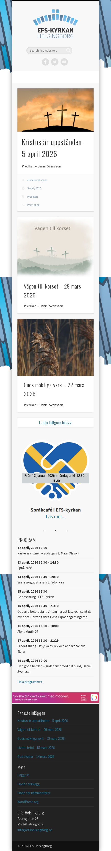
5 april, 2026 (34, 188)
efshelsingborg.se (37, 180)
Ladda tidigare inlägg (55, 422)
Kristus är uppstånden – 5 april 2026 (42, 720)
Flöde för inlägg (28, 784)
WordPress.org (28, 802)
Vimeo (64, 62)
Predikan (32, 196)
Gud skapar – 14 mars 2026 (35, 756)
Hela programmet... (30, 682)
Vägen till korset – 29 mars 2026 (39, 729)
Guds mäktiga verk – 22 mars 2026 (40, 738)
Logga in (23, 775)
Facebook (45, 62)
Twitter (54, 62)
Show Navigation (82, 41)
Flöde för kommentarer (33, 793)
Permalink (33, 205)
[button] (55, 478)
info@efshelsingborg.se (34, 830)
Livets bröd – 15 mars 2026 (36, 747)
